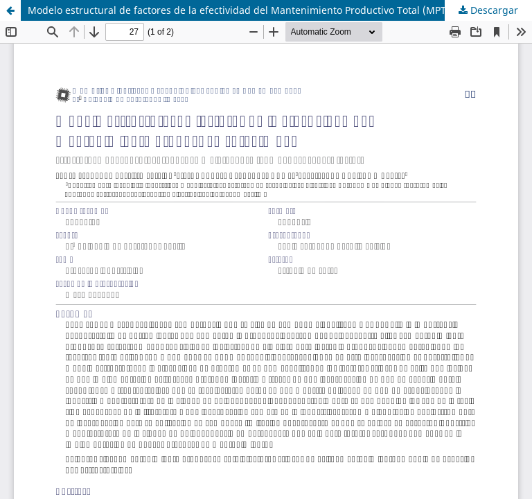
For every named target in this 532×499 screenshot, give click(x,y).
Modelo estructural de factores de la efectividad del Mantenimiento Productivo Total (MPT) (239, 10)
